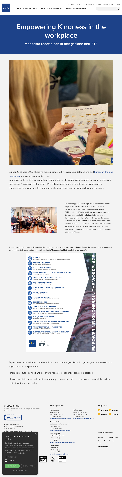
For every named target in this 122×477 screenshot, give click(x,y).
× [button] (36, 434)
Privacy (111, 441)
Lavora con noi (108, 4)
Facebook (104, 410)
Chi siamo (71, 4)
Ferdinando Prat (55, 422)
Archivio (100, 437)
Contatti (117, 4)
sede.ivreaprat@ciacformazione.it (60, 430)
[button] (12, 457)
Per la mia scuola (27, 8)
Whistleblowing (103, 447)
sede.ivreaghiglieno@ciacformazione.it (62, 442)
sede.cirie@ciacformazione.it (59, 454)
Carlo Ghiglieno (55, 434)
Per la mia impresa (51, 8)
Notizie (98, 4)
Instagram (115, 410)
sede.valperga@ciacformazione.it (60, 418)
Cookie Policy (113, 437)
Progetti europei (89, 4)
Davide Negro (54, 445)
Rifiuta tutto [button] (28, 466)
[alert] (20, 453)
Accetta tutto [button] (12, 466)
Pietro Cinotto (54, 410)
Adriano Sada (77, 410)
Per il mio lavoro (76, 8)
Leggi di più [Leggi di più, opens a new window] (21, 453)
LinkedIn (104, 414)
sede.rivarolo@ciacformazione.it (83, 418)
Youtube (115, 414)
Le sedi (79, 4)
